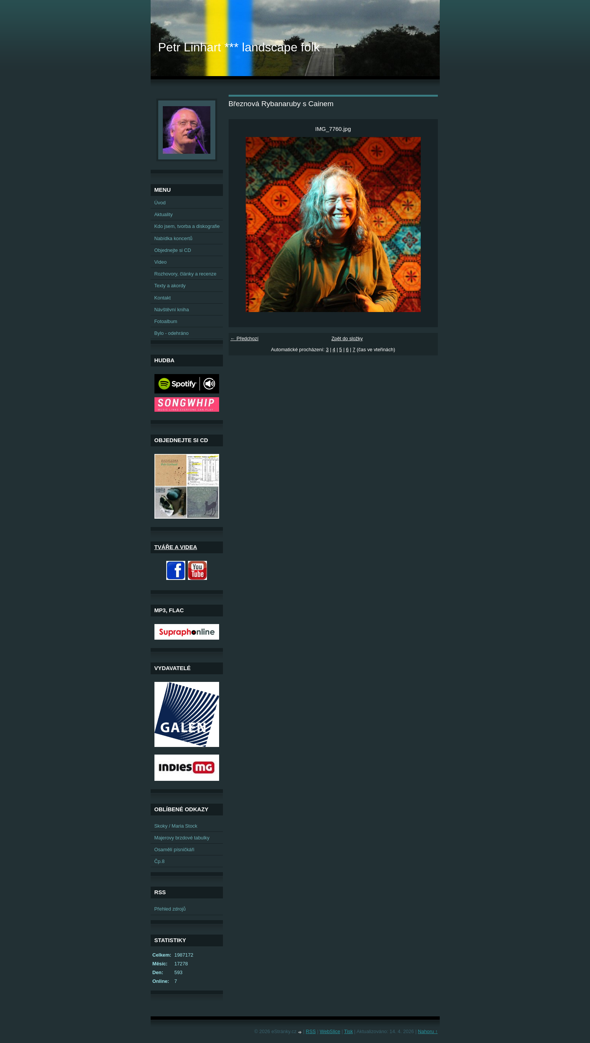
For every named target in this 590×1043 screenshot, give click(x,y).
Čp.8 (159, 861)
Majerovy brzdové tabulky (182, 838)
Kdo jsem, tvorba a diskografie (187, 226)
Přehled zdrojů (170, 909)
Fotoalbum (165, 321)
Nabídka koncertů (173, 238)
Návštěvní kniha (171, 309)
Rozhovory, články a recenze (185, 274)
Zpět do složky (347, 338)
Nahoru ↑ (428, 1031)
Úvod (160, 202)
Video (160, 262)
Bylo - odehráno (171, 333)
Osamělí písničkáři (174, 849)
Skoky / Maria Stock (175, 826)
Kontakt (162, 298)
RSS (311, 1031)
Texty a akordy (170, 285)
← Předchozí (245, 338)
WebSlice (330, 1031)
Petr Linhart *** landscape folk (239, 47)
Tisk (348, 1031)
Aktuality (163, 214)
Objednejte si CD (172, 250)
